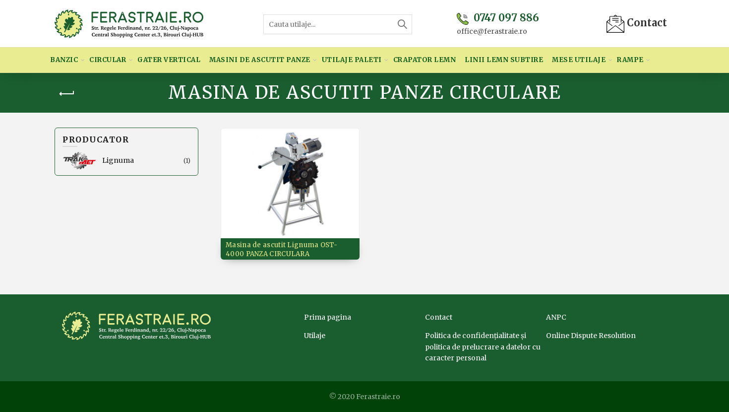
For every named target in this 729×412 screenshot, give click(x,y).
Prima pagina (327, 317)
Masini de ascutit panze (259, 60)
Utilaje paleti (352, 60)
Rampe (630, 60)
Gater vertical (168, 60)
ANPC (556, 317)
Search (402, 24)
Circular (107, 60)
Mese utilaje (579, 60)
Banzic (64, 60)
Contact (637, 22)
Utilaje (314, 335)
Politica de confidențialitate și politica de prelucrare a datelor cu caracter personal (483, 346)
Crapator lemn (424, 60)
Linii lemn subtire (504, 60)
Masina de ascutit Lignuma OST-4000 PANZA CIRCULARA (281, 249)
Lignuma (118, 160)
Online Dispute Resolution (591, 335)
